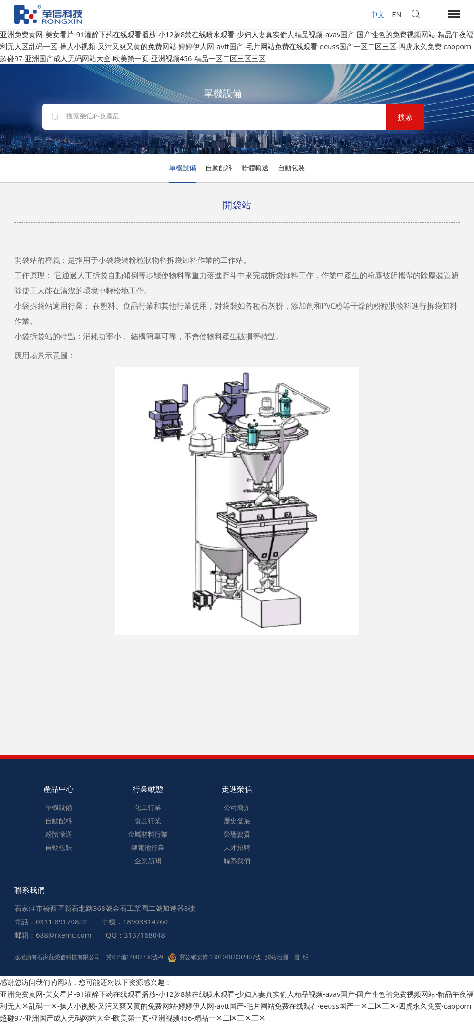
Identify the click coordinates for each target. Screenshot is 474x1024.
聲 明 (301, 957)
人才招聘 (237, 847)
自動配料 (219, 167)
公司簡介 (237, 807)
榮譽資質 (237, 833)
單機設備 (182, 167)
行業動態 (148, 789)
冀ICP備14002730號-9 (134, 957)
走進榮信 (237, 789)
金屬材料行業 (148, 833)
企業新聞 (147, 860)
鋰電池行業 (148, 847)
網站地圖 (276, 957)
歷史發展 (237, 820)
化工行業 (147, 807)
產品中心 (58, 789)
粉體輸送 (255, 167)
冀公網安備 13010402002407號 (214, 957)
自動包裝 (291, 167)
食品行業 (147, 820)
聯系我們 (237, 860)
